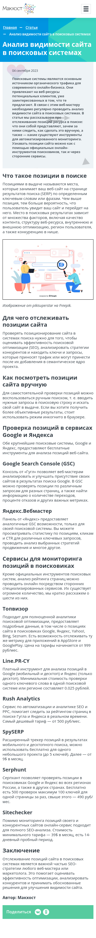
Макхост (11, 14)
